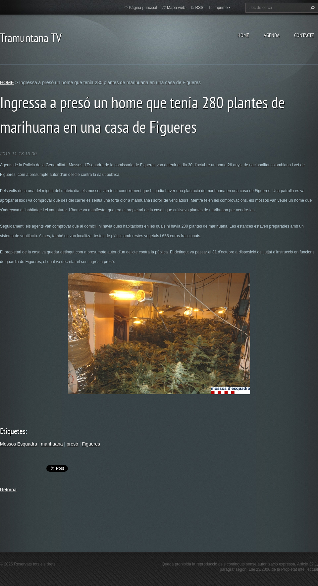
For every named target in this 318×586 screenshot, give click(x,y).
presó (72, 444)
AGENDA (272, 35)
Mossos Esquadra (18, 444)
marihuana (52, 444)
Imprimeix (222, 7)
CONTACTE (304, 35)
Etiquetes (13, 431)
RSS (199, 7)
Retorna (8, 489)
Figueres (91, 444)
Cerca (312, 8)
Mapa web (176, 7)
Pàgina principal (143, 7)
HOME (243, 35)
